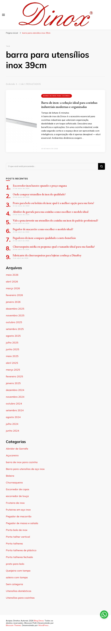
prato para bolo (15, 563)
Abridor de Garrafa (17, 448)
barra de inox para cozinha (56, 96)
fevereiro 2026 (14, 295)
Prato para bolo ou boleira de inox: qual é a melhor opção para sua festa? (53, 203)
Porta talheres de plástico (21, 550)
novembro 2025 (15, 315)
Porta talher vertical (18, 536)
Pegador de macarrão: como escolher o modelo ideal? (43, 229)
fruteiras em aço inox (18, 509)
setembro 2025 (15, 329)
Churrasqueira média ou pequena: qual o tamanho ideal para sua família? (54, 246)
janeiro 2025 (13, 383)
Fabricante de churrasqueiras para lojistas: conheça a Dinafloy (47, 255)
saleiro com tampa (17, 577)
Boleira (10, 475)
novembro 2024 (15, 396)
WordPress (43, 625)
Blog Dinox (39, 620)
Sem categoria (14, 584)
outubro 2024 (14, 403)
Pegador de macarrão (18, 516)
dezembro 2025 (15, 308)
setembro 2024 (15, 410)
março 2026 (13, 288)
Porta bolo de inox (16, 530)
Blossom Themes (13, 625)
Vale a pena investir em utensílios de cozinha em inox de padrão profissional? (55, 220)
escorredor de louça (17, 496)
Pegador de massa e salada (22, 523)
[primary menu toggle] (3, 15)
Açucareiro (12, 455)
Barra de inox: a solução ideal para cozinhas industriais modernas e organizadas (69, 104)
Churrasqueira (14, 482)
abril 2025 (12, 362)
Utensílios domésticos (18, 591)
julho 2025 (12, 342)
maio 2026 (12, 274)
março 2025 (13, 369)
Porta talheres (14, 543)
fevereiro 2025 (14, 376)
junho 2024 (12, 430)
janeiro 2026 (13, 301)
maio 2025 (12, 356)
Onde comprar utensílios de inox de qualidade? (39, 194)
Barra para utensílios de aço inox (25, 469)
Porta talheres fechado (19, 557)
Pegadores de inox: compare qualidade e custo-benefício (44, 238)
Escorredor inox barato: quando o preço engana (40, 185)
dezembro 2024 (15, 390)
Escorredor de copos (17, 489)
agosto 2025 (13, 335)
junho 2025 (12, 349)
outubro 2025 (14, 322)
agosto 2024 (13, 417)
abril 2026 (12, 281)
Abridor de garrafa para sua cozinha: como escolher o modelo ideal (50, 212)
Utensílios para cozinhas (20, 597)
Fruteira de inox (15, 502)
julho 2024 (12, 423)
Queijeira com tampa (18, 570)
